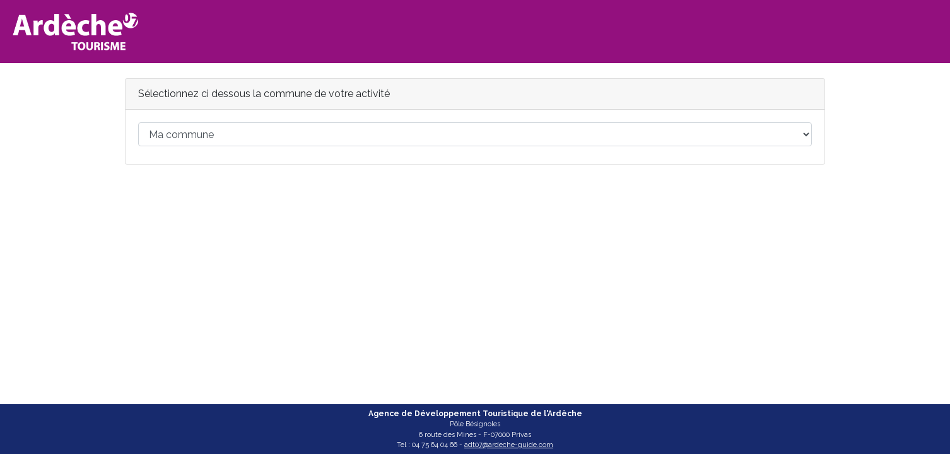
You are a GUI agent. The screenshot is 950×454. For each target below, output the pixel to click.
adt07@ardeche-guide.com (508, 445)
